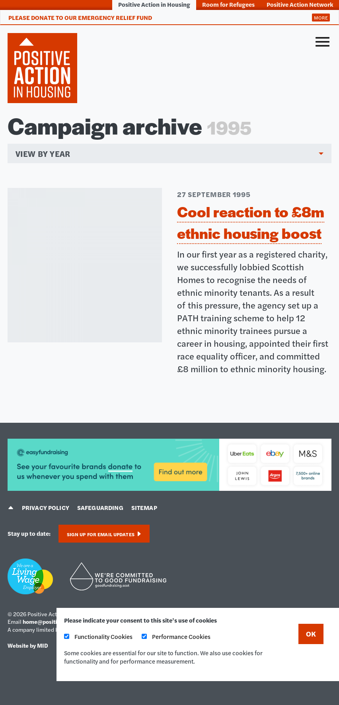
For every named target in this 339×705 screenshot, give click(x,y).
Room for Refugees (228, 4)
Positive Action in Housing (154, 4)
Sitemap (144, 507)
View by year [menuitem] (43, 153)
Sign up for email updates (104, 534)
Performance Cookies (176, 636)
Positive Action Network (300, 4)
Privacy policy (45, 507)
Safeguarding (100, 507)
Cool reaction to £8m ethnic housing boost (250, 222)
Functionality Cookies (98, 636)
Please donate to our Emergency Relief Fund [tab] (80, 17)
